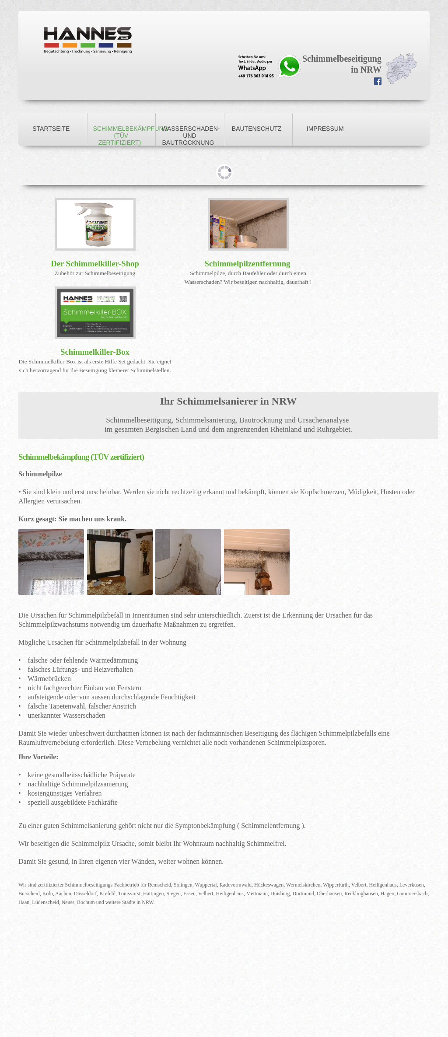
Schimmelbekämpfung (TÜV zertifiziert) (124, 135)
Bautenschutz (257, 128)
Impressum (325, 128)
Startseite (51, 128)
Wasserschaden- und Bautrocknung (190, 135)
